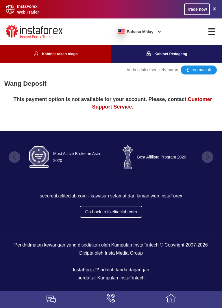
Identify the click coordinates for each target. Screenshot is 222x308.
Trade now (197, 9)
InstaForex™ (86, 269)
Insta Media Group (124, 253)
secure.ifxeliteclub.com (63, 195)
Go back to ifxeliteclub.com (111, 211)
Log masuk (201, 70)
